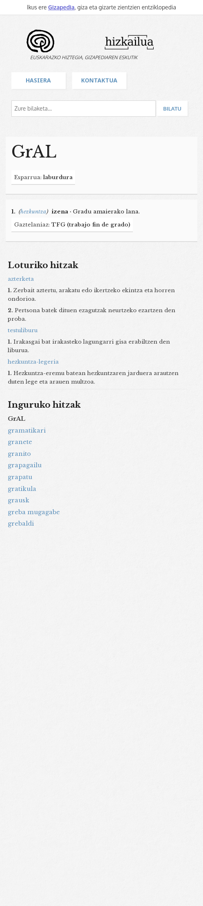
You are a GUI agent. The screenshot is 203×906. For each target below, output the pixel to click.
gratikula (22, 489)
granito (19, 453)
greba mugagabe (34, 512)
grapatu (20, 477)
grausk (18, 500)
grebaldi (21, 523)
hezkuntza (33, 211)
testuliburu (23, 330)
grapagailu (25, 465)
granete (20, 442)
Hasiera (38, 80)
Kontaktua (99, 80)
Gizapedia (61, 7)
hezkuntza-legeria (33, 361)
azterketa (21, 278)
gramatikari (27, 430)
